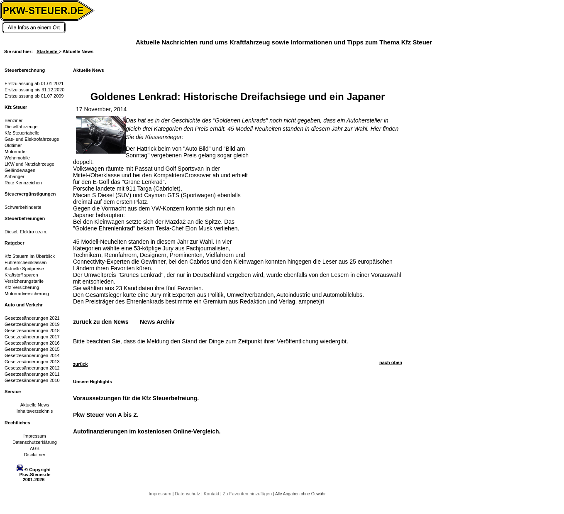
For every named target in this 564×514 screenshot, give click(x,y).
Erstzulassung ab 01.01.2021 (34, 83)
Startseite (48, 51)
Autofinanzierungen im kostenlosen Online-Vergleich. (147, 431)
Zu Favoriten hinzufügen (247, 493)
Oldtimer (13, 145)
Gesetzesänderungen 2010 (32, 380)
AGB (34, 448)
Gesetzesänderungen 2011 (32, 374)
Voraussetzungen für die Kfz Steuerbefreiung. (136, 398)
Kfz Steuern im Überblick (30, 256)
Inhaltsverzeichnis (35, 411)
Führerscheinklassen (26, 262)
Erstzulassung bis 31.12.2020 (34, 89)
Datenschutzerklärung (34, 442)
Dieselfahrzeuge (21, 126)
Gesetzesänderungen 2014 (32, 355)
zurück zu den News (101, 321)
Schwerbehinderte (23, 207)
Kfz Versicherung (22, 287)
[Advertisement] (318, 197)
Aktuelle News (34, 404)
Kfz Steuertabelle (22, 132)
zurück (80, 364)
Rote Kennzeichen (23, 182)
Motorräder (16, 151)
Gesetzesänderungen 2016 (32, 342)
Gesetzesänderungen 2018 (32, 330)
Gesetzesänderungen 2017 (32, 336)
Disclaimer (34, 454)
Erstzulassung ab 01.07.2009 (34, 95)
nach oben (390, 362)
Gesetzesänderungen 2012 (32, 367)
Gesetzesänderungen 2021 (32, 318)
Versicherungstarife (24, 281)
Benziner (13, 120)
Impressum (34, 435)
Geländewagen (20, 170)
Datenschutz (188, 493)
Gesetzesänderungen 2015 (32, 349)
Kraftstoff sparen (21, 274)
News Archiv (157, 321)
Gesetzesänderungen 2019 (32, 324)
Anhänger (14, 176)
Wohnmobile (17, 157)
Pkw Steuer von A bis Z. (106, 414)
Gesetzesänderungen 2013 (32, 361)
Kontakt (212, 493)
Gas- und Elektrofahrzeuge (32, 139)
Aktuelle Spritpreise (24, 268)
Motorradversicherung (27, 293)
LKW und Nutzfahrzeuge (29, 164)
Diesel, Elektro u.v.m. (26, 231)
